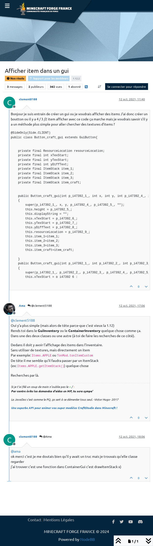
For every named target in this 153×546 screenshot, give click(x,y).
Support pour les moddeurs (48, 78)
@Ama (45, 436)
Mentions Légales (58, 519)
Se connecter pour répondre (126, 87)
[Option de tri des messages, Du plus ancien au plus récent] (100, 86)
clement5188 (28, 99)
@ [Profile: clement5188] (23, 320)
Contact (34, 519)
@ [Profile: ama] (15, 451)
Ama (22, 305)
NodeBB (87, 539)
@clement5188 (40, 305)
